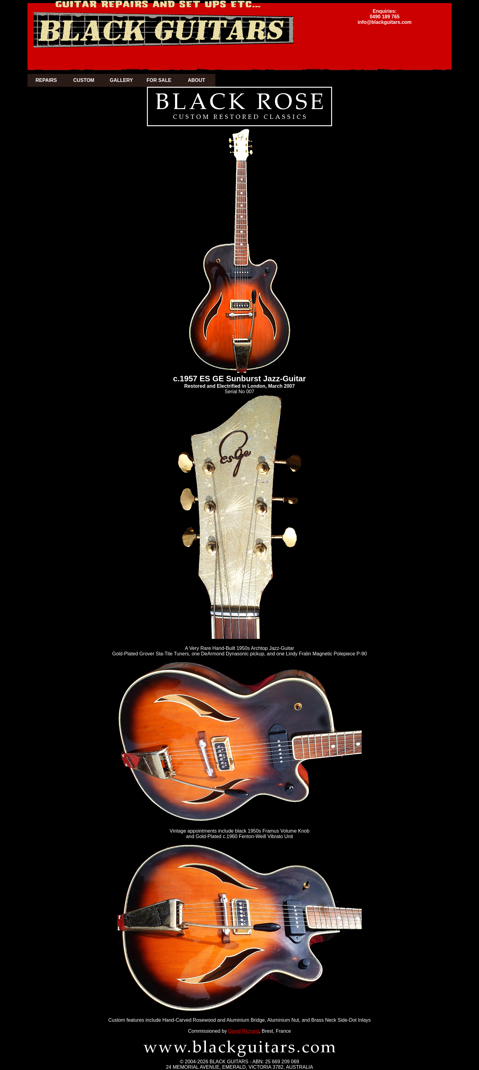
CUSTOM (83, 80)
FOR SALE (159, 80)
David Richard (243, 1031)
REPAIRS (46, 80)
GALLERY (121, 80)
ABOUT (196, 80)
